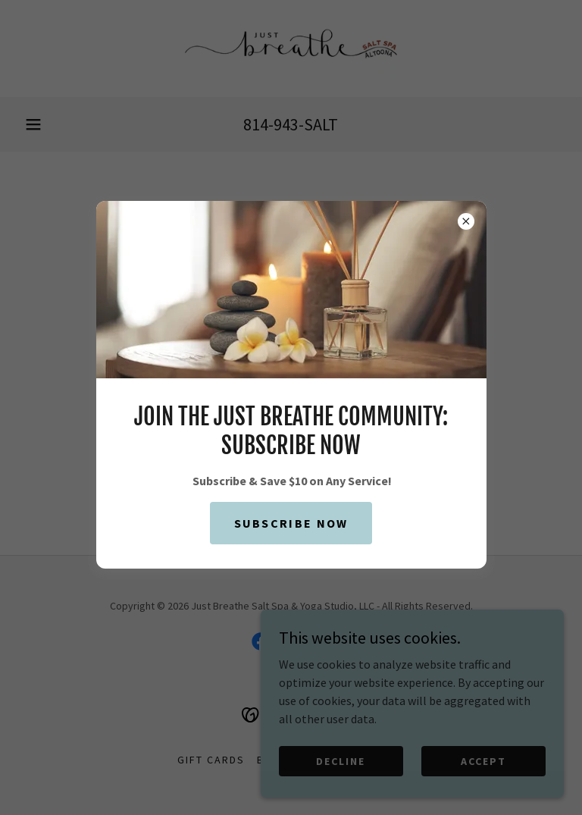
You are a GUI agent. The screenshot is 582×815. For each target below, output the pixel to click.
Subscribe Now (291, 523)
